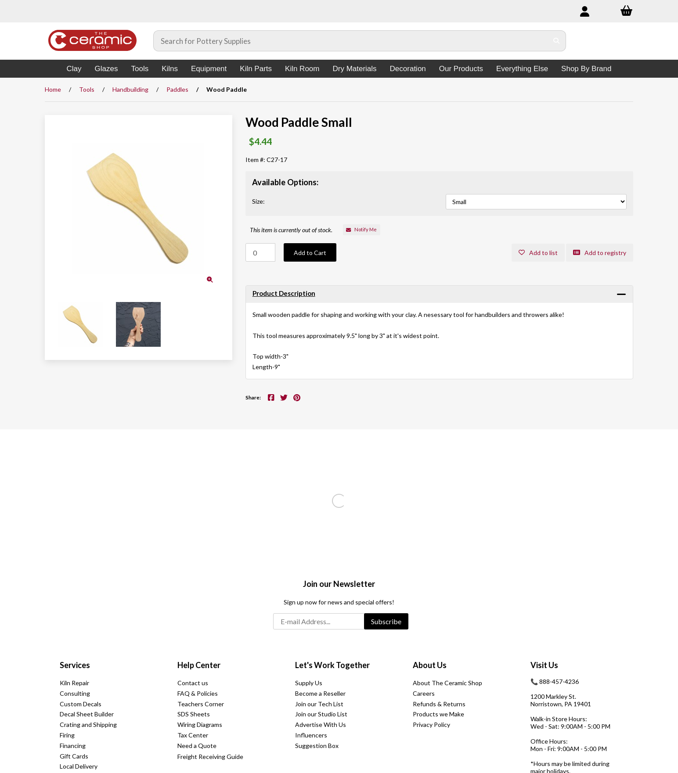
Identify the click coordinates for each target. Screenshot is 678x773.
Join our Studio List (321, 714)
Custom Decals (80, 704)
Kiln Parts (256, 69)
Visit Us (544, 665)
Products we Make (438, 714)
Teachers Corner (200, 704)
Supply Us (308, 683)
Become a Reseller (320, 693)
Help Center (198, 665)
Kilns (170, 69)
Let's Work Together (332, 665)
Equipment (209, 69)
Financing (73, 745)
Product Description (283, 293)
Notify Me (361, 229)
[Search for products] (350, 40)
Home (53, 89)
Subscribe (386, 621)
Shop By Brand (586, 69)
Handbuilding (130, 89)
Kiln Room (302, 69)
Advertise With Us (320, 724)
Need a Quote (196, 745)
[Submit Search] (556, 40)
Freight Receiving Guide (210, 756)
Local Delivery (78, 766)
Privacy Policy (431, 724)
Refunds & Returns (439, 704)
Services (75, 665)
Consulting (75, 693)
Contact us (192, 683)
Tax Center (192, 735)
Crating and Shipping (88, 724)
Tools (139, 69)
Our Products (461, 69)
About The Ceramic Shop (447, 683)
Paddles (177, 89)
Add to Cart (310, 252)
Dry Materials (354, 69)
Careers (424, 693)
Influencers (311, 735)
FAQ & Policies (197, 693)
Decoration (408, 69)
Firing (67, 735)
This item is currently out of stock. (291, 230)
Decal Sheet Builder (87, 714)
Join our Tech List (319, 704)
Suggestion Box (317, 745)
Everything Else (522, 69)
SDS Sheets (193, 714)
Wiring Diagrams (199, 724)
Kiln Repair (74, 683)
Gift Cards (74, 756)
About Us (430, 665)
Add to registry (599, 252)
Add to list (538, 252)
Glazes (106, 69)
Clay (74, 69)
